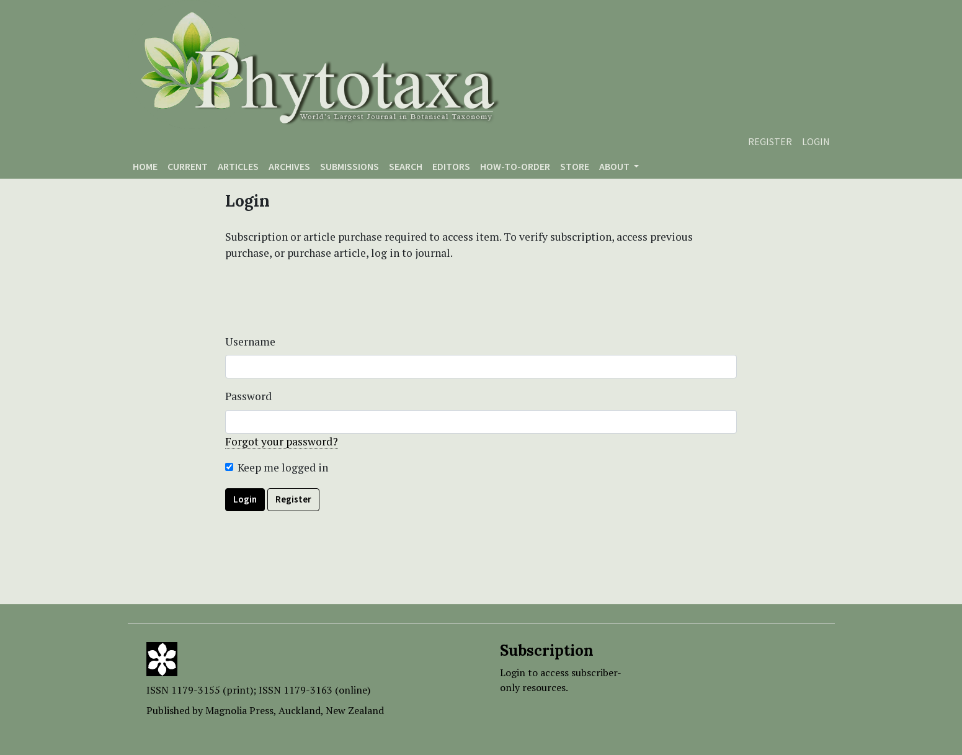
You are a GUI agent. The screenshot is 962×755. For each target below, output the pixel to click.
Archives (289, 166)
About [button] (615, 166)
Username (250, 341)
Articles (238, 166)
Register (770, 141)
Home (145, 166)
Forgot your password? (281, 441)
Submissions (349, 166)
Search (405, 166)
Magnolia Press (239, 710)
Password (248, 396)
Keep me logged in (283, 467)
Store (574, 166)
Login (816, 141)
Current (187, 166)
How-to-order (515, 166)
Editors (451, 166)
